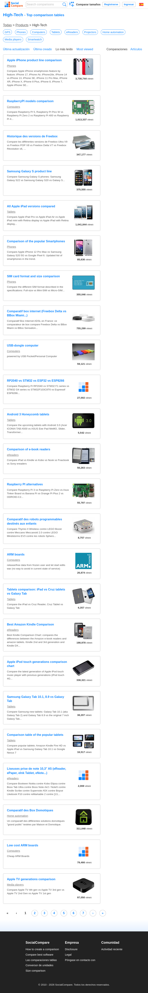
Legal (68, 954)
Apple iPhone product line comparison (34, 60)
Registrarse (111, 4)
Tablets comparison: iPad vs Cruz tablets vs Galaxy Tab (36, 591)
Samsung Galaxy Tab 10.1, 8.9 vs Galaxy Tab (35, 699)
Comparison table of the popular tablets (35, 734)
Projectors (90, 32)
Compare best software (39, 954)
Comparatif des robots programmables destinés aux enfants (34, 521)
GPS (7, 32)
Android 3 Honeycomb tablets (28, 414)
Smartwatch (35, 39)
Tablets (56, 32)
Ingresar (129, 4)
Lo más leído (64, 49)
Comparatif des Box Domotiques (30, 810)
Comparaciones (117, 49)
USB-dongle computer (22, 345)
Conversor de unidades (39, 965)
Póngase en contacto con (80, 960)
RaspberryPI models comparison (30, 101)
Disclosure (71, 949)
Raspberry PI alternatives (25, 484)
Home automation (113, 32)
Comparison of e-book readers (28, 449)
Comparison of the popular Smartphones (36, 241)
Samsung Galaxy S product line (29, 171)
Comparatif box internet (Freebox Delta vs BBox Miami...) (36, 313)
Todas (7, 25)
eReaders (72, 32)
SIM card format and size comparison (33, 276)
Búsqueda (64, 4)
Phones (21, 32)
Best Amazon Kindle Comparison (30, 624)
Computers (38, 32)
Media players (13, 39)
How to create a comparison (42, 949)
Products (21, 25)
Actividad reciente (112, 949)
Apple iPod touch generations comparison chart (37, 664)
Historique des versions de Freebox (32, 136)
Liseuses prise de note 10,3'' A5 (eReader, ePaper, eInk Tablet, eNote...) (36, 770)
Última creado (42, 49)
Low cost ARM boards (22, 845)
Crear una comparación (71, 5)
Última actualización (16, 49)
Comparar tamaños (88, 4)
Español (141, 4)
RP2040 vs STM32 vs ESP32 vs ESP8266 (35, 380)
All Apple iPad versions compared (31, 206)
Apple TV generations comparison (31, 879)
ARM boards (15, 554)
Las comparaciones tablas (41, 960)
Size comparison (35, 970)
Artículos (136, 49)
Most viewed (85, 49)
